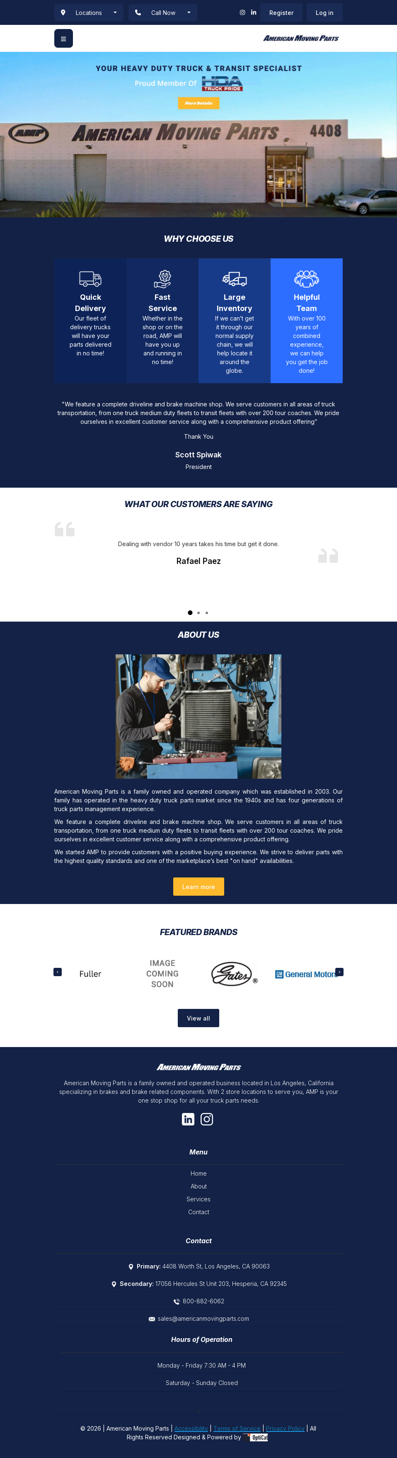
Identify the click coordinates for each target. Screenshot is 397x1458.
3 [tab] (207, 613)
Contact (198, 1211)
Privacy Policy (285, 1428)
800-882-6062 (203, 1301)
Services (198, 1199)
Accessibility (191, 1428)
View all (198, 1018)
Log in (325, 12)
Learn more (198, 886)
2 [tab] (198, 613)
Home (199, 1173)
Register (281, 12)
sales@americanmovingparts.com (203, 1318)
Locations (81, 12)
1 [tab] (190, 613)
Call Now (155, 12)
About (199, 1186)
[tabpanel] (198, 542)
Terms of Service (237, 1428)
